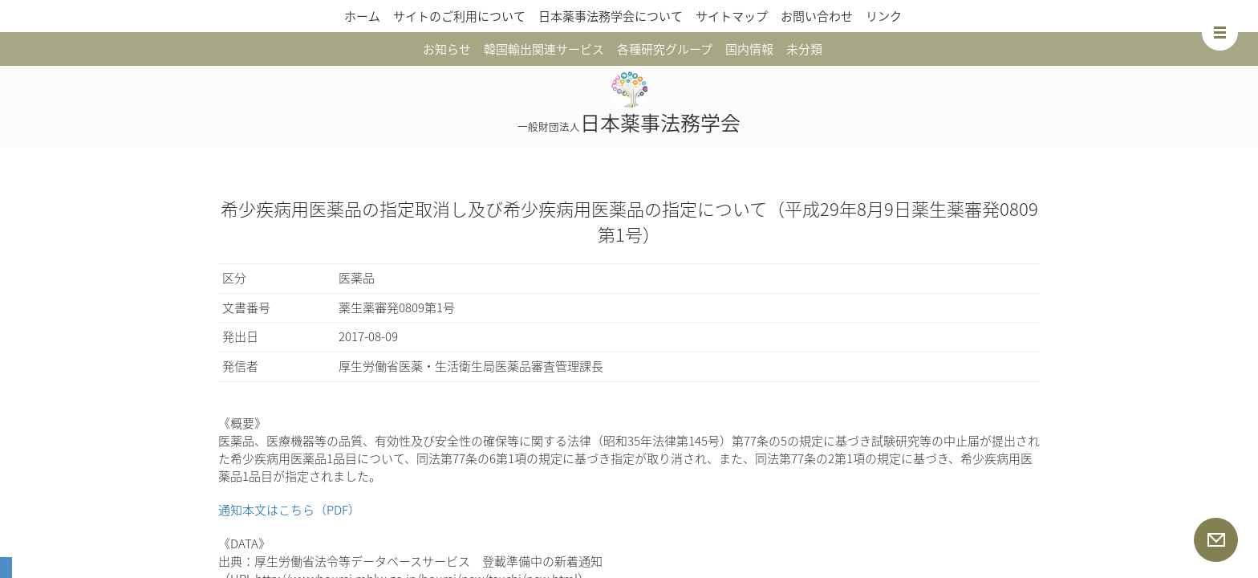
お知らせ (447, 49)
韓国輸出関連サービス (544, 49)
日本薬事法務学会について (610, 16)
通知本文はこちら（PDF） (289, 510)
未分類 (804, 49)
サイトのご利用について (459, 16)
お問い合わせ (817, 16)
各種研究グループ (664, 49)
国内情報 (749, 49)
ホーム (362, 16)
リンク (884, 16)
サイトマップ (732, 16)
